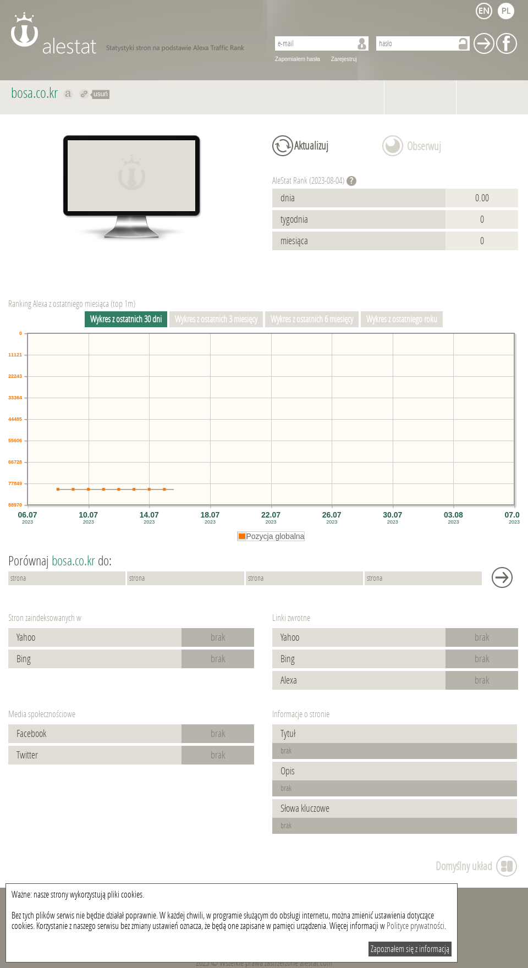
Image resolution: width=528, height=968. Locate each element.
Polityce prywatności (415, 926)
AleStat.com (133, 33)
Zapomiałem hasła (297, 59)
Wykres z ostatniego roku (401, 319)
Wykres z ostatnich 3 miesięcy (216, 319)
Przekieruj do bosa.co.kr (84, 94)
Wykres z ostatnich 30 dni (126, 319)
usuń (101, 94)
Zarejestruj (344, 59)
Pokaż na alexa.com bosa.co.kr (68, 94)
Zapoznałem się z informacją (410, 949)
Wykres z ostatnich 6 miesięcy (312, 319)
